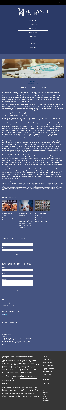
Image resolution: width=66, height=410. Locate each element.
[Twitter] (45, 380)
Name (3, 242)
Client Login (33, 36)
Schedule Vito (33, 32)
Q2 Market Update (6, 334)
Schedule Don (33, 24)
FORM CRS (4, 383)
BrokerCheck (5, 357)
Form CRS (33, 47)
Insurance (45, 392)
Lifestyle (45, 398)
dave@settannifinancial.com (10, 311)
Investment (45, 389)
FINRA (14, 390)
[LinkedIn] (48, 380)
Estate (44, 390)
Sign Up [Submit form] (17, 255)
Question (4, 279)
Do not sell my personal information (28, 378)
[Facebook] (43, 380)
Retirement (45, 387)
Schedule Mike (33, 28)
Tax (44, 394)
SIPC (18, 390)
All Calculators (46, 404)
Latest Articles (46, 400)
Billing (33, 44)
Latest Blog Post (6, 331)
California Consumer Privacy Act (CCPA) (13, 376)
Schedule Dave (33, 20)
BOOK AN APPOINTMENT (10, 323)
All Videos (45, 402)
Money (44, 396)
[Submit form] (17, 290)
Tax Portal (33, 40)
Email (3, 247)
